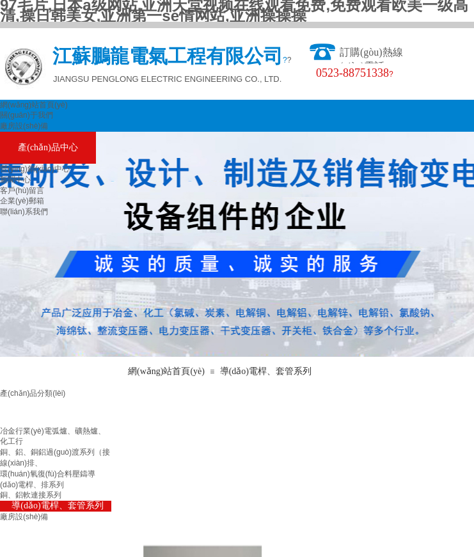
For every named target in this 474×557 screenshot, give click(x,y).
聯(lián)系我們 (24, 211)
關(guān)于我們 (26, 115)
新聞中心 (15, 179)
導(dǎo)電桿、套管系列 (266, 371)
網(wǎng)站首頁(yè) (34, 104)
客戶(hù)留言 (22, 190)
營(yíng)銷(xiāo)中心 (35, 168)
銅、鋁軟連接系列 (30, 494)
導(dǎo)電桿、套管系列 (57, 505)
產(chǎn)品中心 (48, 147)
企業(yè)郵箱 (22, 200)
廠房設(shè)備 (24, 126)
